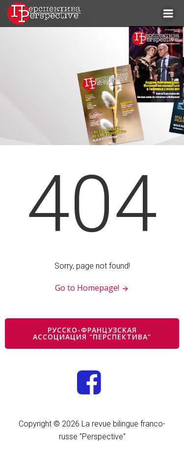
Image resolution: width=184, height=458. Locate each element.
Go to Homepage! (92, 287)
